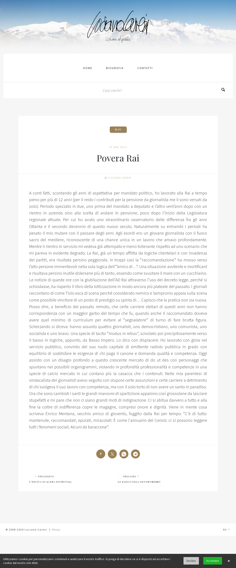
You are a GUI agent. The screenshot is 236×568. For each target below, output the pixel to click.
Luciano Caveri (119, 177)
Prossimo (139, 479)
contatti (145, 68)
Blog (118, 129)
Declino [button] (191, 561)
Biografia (115, 68)
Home (87, 68)
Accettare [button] (212, 561)
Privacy (56, 529)
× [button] (229, 561)
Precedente (50, 479)
